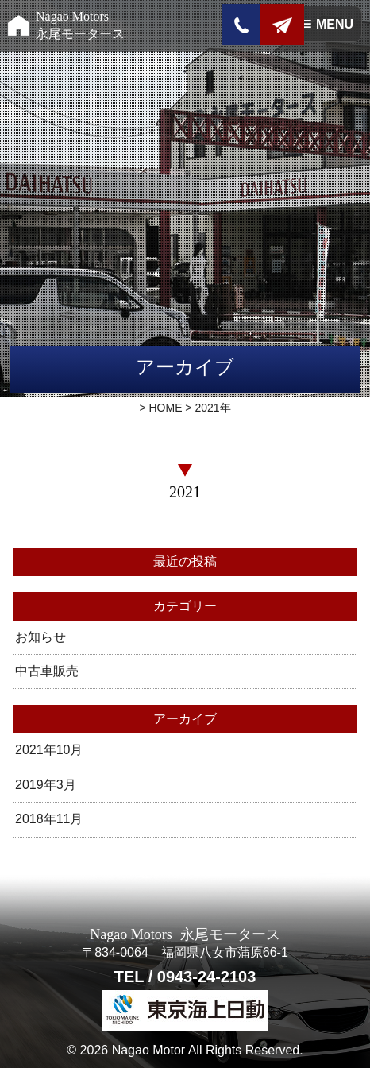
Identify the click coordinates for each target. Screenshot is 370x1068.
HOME (165, 407)
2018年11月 (49, 819)
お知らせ (40, 637)
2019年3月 (45, 784)
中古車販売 (47, 671)
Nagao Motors (80, 25)
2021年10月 (49, 749)
